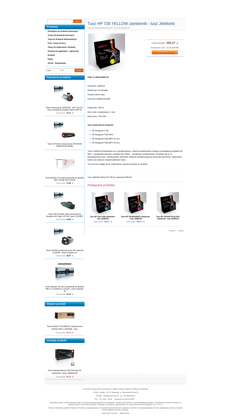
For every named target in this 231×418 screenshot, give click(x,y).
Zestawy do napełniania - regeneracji (63, 51)
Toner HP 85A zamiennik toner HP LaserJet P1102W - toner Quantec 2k (64, 251)
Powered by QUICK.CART (124, 399)
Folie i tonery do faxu (57, 43)
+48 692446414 (129, 396)
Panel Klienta (80, 15)
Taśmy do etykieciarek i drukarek (61, 47)
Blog (49, 15)
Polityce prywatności (140, 389)
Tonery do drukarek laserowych (61, 35)
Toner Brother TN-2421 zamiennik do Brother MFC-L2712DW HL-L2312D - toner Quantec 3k (64, 289)
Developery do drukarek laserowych (63, 31)
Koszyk (168, 2)
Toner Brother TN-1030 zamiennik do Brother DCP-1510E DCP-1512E (64, 179)
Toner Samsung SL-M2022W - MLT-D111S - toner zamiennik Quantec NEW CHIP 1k (65, 108)
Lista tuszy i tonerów (109, 413)
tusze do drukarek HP (122, 28)
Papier (50, 59)
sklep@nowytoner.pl (111, 396)
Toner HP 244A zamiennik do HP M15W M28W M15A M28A (64, 145)
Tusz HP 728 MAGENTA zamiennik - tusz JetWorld (135, 218)
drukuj (180, 231)
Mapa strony (124, 413)
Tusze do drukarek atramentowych (62, 39)
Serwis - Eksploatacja (57, 63)
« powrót (172, 231)
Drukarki (51, 55)
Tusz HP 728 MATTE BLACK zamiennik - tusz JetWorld (168, 218)
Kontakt (94, 15)
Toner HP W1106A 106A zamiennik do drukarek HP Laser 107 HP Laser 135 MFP (64, 215)
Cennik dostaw (63, 15)
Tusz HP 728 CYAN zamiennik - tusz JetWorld (103, 218)
